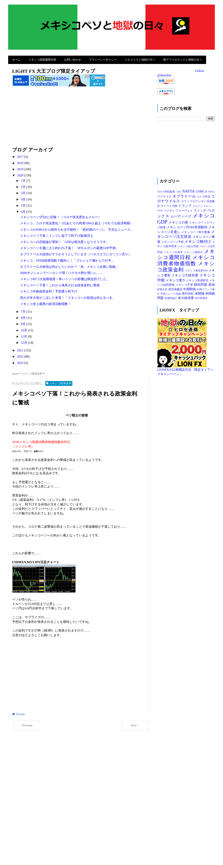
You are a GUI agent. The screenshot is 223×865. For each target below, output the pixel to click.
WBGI (211, 190)
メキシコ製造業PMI (196, 269)
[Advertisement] (80, 118)
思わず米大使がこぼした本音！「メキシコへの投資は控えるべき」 (67, 296)
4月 (23, 198)
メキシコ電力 (176, 279)
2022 (20, 355)
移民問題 (201, 283)
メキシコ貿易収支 (197, 279)
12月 (24, 341)
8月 (23, 316)
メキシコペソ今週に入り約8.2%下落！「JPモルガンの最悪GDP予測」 (69, 247)
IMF (179, 190)
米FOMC (188, 292)
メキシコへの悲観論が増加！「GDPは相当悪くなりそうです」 (64, 241)
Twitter (18, 713)
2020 (20, 174)
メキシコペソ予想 (172, 240)
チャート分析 (169, 204)
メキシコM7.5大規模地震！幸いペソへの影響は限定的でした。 (65, 278)
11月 (24, 335)
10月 (24, 329)
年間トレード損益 (171, 292)
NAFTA (189, 190)
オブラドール (185, 195)
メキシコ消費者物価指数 (186, 259)
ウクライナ (165, 195)
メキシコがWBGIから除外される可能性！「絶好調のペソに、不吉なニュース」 (77, 228)
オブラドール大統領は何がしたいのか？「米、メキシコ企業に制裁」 (69, 265)
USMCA (202, 190)
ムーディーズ (182, 215)
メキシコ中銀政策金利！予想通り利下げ (48, 290)
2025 (20, 362)
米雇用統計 (171, 297)
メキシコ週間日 (194, 251)
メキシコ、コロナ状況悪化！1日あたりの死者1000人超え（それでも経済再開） (76, 222)
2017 (20, 155)
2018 (20, 162)
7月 (23, 310)
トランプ (185, 204)
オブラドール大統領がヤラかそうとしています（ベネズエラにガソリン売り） (75, 253)
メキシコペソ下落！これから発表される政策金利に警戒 (60, 284)
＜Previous (26, 724)
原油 (211, 283)
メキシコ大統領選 (185, 274)
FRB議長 (170, 190)
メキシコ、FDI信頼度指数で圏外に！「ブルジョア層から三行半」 (67, 259)
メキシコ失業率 (174, 251)
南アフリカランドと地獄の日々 (182, 59)
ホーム (16, 59)
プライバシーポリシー (103, 59)
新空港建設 (175, 288)
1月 (23, 179)
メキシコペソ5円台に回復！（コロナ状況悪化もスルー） (60, 216)
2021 (20, 349)
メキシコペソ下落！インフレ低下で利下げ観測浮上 (56, 234)
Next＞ (135, 724)
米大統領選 (186, 297)
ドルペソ (198, 205)
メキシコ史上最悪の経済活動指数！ (45, 303)
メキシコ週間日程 (186, 253)
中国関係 (190, 288)
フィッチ (200, 209)
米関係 (200, 292)
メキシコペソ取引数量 (196, 231)
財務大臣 (162, 288)
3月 (23, 192)
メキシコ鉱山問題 (188, 245)
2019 (20, 168)
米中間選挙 (201, 297)
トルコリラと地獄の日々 (140, 59)
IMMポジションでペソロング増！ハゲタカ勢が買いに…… (61, 272)
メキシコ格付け (198, 240)
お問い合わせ (72, 59)
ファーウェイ (184, 209)
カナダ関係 (204, 195)
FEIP (160, 190)
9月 (23, 323)
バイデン (170, 209)
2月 (23, 186)
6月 (23, 210)
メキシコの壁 (179, 221)
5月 (23, 204)
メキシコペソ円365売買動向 (187, 226)
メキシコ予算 (185, 283)
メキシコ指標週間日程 (42, 59)
